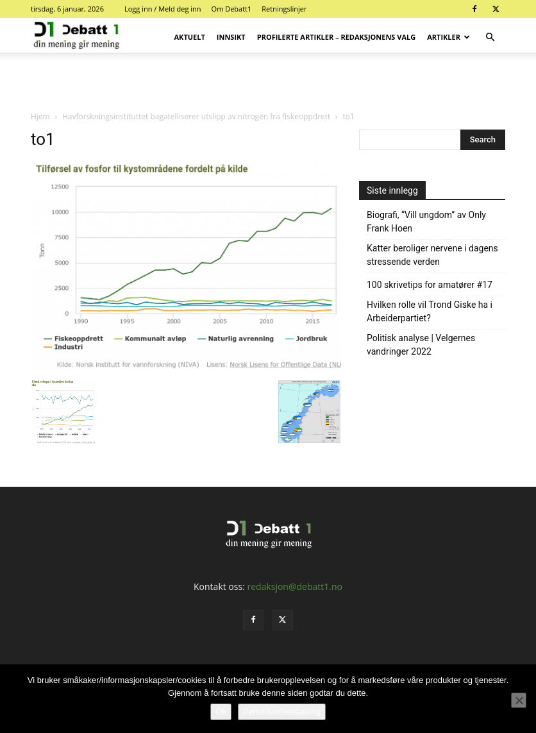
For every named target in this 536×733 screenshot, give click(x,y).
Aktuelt (189, 37)
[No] (518, 700)
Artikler (448, 37)
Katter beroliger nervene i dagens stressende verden (432, 255)
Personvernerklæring (282, 711)
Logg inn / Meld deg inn (162, 8)
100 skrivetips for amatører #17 (429, 285)
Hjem (40, 116)
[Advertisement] (268, 81)
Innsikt (231, 37)
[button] (489, 37)
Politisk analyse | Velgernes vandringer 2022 (421, 345)
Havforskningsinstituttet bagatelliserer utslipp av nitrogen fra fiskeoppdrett (196, 116)
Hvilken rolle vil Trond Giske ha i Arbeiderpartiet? (429, 311)
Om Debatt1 (232, 8)
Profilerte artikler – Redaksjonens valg (336, 37)
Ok (220, 711)
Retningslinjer (284, 8)
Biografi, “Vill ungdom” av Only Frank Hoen (426, 221)
